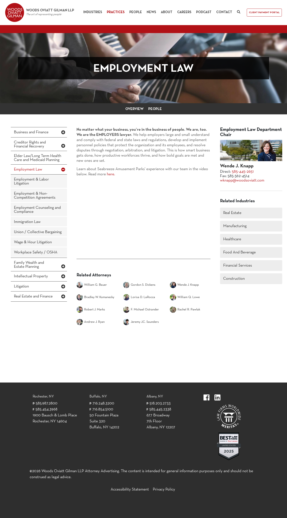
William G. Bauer (92, 285)
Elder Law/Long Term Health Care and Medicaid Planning (37, 158)
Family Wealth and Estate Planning (29, 265)
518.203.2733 (160, 403)
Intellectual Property (31, 276)
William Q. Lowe (185, 297)
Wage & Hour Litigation (33, 242)
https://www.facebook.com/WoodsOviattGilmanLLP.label (206, 397)
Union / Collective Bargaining (38, 232)
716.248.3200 (103, 403)
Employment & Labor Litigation (31, 181)
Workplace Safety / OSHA (35, 252)
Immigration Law (27, 222)
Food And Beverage (239, 252)
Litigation (21, 286)
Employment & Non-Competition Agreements (34, 195)
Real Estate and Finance (33, 296)
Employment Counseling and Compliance (37, 210)
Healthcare (232, 239)
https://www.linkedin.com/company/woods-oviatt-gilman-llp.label (217, 397)
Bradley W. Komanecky (95, 297)
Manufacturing (235, 226)
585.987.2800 (46, 403)
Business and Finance (31, 132)
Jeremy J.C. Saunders (141, 322)
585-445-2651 (243, 172)
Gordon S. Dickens (139, 285)
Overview (134, 109)
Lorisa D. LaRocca (139, 297)
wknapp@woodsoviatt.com (242, 180)
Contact (224, 12)
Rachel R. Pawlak (185, 309)
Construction (234, 279)
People (135, 12)
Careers (184, 12)
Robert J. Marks (91, 309)
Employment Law (28, 169)
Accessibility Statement (130, 489)
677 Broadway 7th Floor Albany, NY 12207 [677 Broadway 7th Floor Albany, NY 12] (160, 421)
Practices (116, 12)
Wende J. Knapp (184, 285)
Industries (92, 12)
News (151, 12)
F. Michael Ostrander (141, 309)
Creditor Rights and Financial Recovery (30, 144)
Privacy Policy (164, 489)
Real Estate (232, 213)
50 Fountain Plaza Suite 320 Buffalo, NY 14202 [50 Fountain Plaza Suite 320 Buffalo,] (104, 421)
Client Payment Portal (264, 13)
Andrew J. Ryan (91, 322)
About (166, 12)
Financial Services (237, 265)
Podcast (203, 12)
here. (111, 174)
